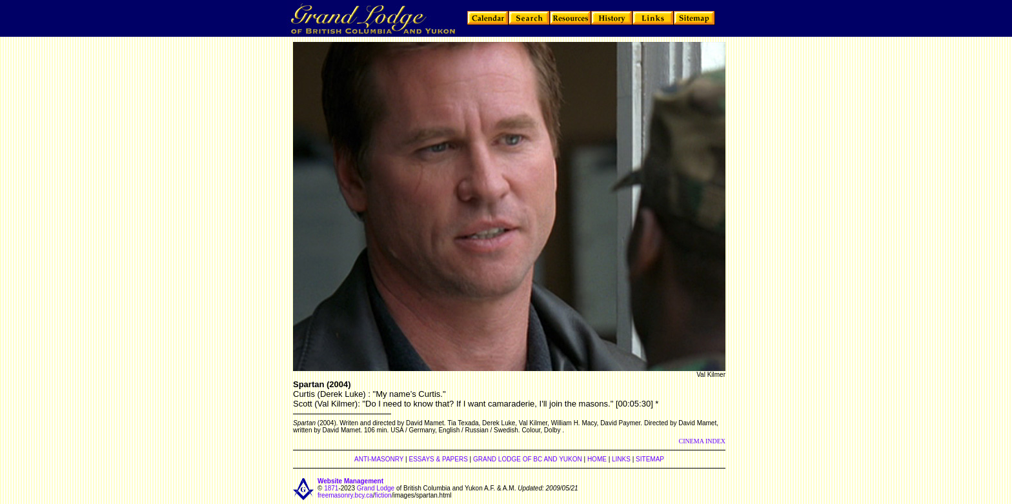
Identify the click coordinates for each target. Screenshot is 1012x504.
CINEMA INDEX (702, 441)
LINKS (621, 459)
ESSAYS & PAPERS (438, 459)
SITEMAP (650, 459)
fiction (383, 495)
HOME (597, 459)
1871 (331, 488)
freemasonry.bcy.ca (345, 495)
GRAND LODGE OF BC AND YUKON (527, 459)
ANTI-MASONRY (378, 459)
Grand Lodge (375, 488)
